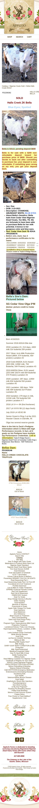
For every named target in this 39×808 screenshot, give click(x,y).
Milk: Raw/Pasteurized (19, 649)
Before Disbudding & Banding (19, 666)
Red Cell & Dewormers (19, 593)
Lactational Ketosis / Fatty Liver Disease (19, 627)
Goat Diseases (19, 571)
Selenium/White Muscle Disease (19, 677)
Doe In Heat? (19, 621)
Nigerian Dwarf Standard (19, 565)
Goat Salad (19, 679)
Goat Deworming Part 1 (19, 580)
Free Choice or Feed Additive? (19, 696)
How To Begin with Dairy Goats (19, 561)
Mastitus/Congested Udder (19, 651)
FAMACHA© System (19, 595)
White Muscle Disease (19, 634)
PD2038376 (12, 234)
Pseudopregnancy (19, 683)
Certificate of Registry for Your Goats (19, 661)
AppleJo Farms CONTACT (19, 554)
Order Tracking (19, 601)
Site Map (19, 560)
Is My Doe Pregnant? (19, 687)
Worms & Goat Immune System (19, 692)
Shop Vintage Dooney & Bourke (19, 599)
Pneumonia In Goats (19, 606)
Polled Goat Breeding (19, 690)
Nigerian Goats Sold (17, 86)
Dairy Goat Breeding (19, 617)
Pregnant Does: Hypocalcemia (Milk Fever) (19, 623)
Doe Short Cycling (19, 685)
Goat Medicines (19, 612)
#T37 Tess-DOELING (19, 517)
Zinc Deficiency (19, 614)
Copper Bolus (19, 694)
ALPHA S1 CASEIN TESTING (19, 638)
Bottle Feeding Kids (19, 655)
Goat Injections (19, 610)
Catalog (5, 86)
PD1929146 (7, 450)
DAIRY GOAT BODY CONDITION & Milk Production (19, 646)
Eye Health (19, 675)
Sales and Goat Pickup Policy (19, 619)
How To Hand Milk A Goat (19, 653)
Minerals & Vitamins (19, 604)
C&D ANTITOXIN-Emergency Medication (19, 670)
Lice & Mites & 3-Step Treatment (19, 588)
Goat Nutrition (19, 603)
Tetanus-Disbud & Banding (19, 668)
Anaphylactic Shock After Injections (19, 681)
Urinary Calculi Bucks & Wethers (19, 576)
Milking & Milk (19, 640)
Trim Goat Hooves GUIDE (19, 569)
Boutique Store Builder (16, 768)
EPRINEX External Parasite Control (19, 589)
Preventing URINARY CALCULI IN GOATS (19, 578)
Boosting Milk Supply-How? (19, 642)
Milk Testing (19, 644)
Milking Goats (19, 657)
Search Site (19, 556)
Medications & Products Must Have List (19, 563)
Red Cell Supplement (19, 591)
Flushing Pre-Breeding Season (19, 689)
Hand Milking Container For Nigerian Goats (19, 659)
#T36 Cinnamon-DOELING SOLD (19, 484)
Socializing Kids (19, 674)
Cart (29, 37)
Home (19, 552)
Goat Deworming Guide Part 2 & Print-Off (19, 582)
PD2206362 (6, 93)
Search (19, 37)
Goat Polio (19, 636)
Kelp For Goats (19, 597)
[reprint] (37, 243)
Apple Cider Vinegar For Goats (19, 608)
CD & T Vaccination (19, 574)
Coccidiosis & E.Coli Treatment (19, 584)
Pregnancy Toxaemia (19, 625)
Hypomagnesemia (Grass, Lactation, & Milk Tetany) (20, 630)
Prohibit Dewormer (19, 586)
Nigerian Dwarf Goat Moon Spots (19, 567)
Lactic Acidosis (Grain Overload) (19, 632)
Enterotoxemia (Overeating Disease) (19, 672)
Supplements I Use (19, 698)
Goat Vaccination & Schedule (19, 573)
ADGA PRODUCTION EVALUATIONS (19, 664)
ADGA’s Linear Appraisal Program (19, 662)
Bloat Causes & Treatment (19, 616)
